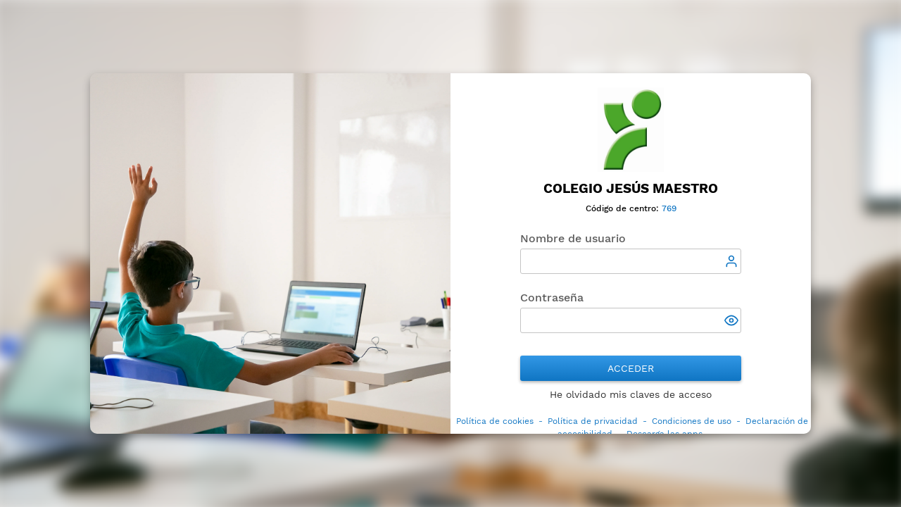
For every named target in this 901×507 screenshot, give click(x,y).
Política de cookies (495, 421)
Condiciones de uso (691, 421)
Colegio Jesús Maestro (630, 188)
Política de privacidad (593, 421)
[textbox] (630, 261)
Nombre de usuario (573, 238)
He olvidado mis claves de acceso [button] (631, 394)
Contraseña (552, 297)
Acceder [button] (630, 368)
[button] (732, 321)
